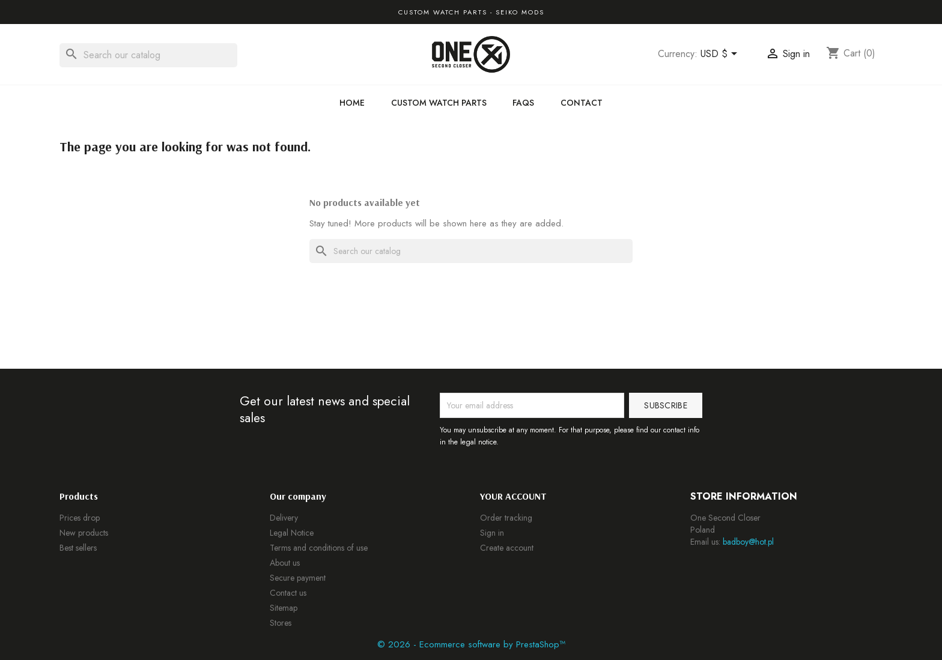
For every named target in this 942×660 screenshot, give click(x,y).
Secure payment (298, 578)
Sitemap (283, 608)
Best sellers (78, 548)
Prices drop (79, 518)
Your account (513, 496)
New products (83, 533)
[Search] (148, 55)
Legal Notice (292, 533)
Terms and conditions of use (319, 548)
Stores (280, 623)
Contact (582, 103)
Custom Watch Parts (439, 103)
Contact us (288, 593)
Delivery (284, 518)
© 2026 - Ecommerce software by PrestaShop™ (471, 644)
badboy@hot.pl (748, 542)
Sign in (492, 533)
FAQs (523, 103)
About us (285, 563)
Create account (506, 548)
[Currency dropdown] (720, 54)
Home (352, 103)
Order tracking (506, 518)
